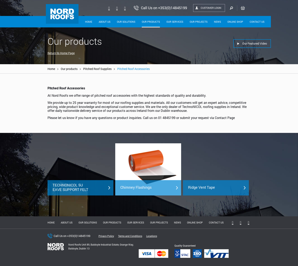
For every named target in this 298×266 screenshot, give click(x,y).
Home (88, 21)
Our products (69, 69)
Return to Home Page (61, 53)
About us (66, 222)
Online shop (235, 21)
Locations (151, 236)
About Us (104, 21)
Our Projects (198, 21)
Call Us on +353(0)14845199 (72, 236)
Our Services (174, 21)
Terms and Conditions (130, 236)
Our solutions (126, 21)
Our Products (151, 21)
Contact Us (257, 21)
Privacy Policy (106, 236)
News (217, 21)
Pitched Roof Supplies (97, 69)
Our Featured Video (254, 43)
